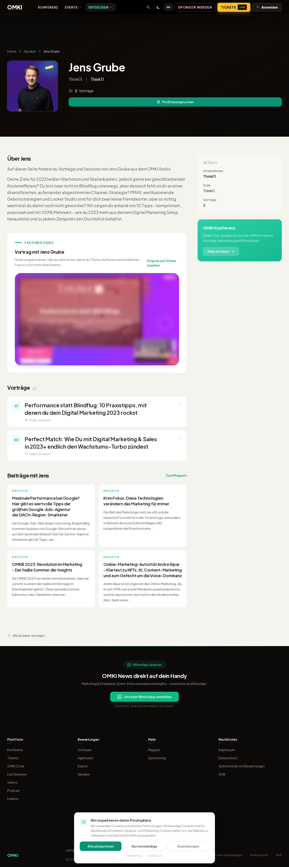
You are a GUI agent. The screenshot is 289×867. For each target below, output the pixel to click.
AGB (222, 774)
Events (73, 7)
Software (85, 750)
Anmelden (267, 7)
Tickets (234, 7)
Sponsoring (157, 758)
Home (11, 51)
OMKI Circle (15, 766)
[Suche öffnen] (148, 7)
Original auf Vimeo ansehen (161, 263)
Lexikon (13, 799)
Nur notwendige (144, 846)
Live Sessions (17, 774)
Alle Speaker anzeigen (26, 635)
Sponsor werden (195, 7)
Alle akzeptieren (101, 846)
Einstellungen (188, 846)
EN (168, 7)
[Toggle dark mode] (158, 7)
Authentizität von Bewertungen (242, 766)
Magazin (154, 750)
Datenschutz (228, 758)
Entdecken (100, 7)
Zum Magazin (176, 475)
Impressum (227, 750)
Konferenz (48, 7)
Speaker (30, 51)
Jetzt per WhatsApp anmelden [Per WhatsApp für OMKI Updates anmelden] (144, 696)
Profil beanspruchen (175, 102)
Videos (12, 782)
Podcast (13, 790)
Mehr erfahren (221, 251)
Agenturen (85, 758)
